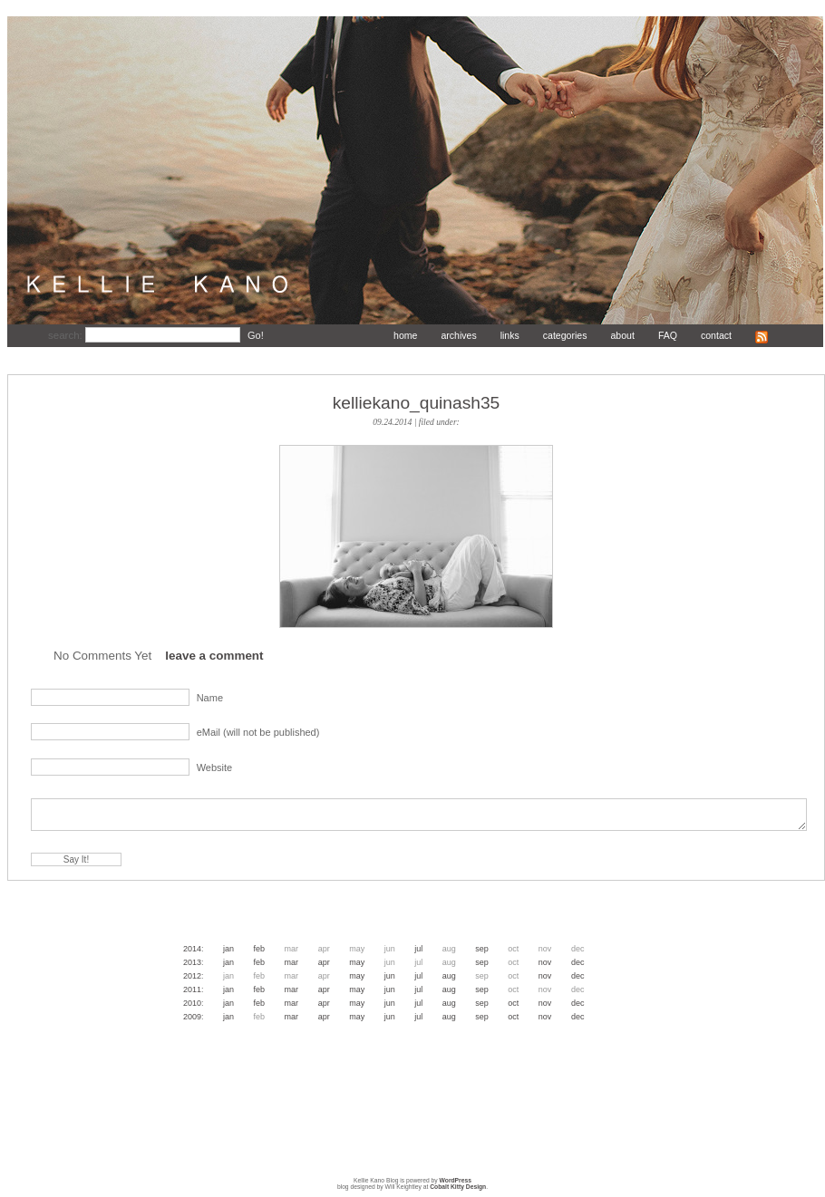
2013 (192, 962)
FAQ (667, 335)
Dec (578, 962)
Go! (256, 335)
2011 (192, 989)
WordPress (455, 1180)
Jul (418, 948)
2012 (192, 975)
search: (66, 335)
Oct (513, 1003)
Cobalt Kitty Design (458, 1186)
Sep (482, 948)
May (356, 962)
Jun (389, 975)
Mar (292, 962)
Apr (324, 962)
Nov (545, 962)
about (622, 335)
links (509, 335)
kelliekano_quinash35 (416, 402)
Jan (228, 948)
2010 (192, 1003)
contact (716, 335)
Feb (260, 948)
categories (565, 335)
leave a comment (214, 655)
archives (458, 335)
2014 (192, 948)
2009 (192, 1016)
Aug (449, 975)
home (405, 335)
